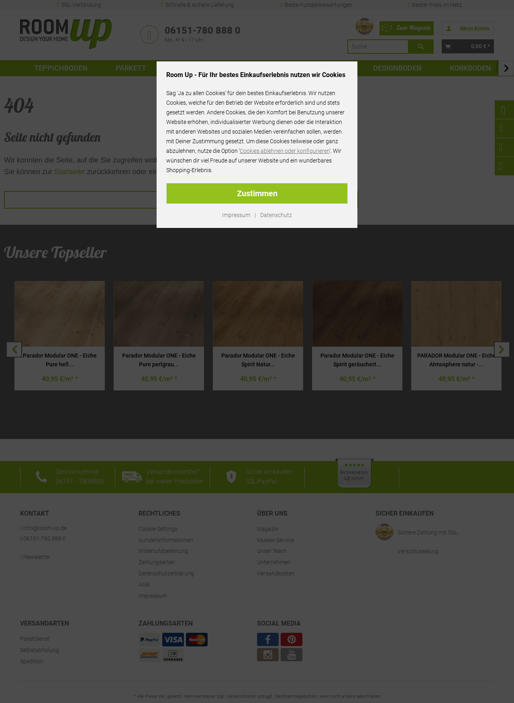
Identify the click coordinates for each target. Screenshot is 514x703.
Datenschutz (276, 215)
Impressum (236, 215)
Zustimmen (257, 193)
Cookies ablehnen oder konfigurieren (285, 151)
